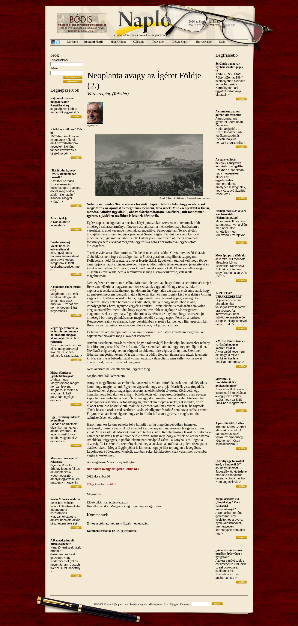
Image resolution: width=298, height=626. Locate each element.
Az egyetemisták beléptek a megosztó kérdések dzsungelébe (229, 163)
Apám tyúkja (58, 218)
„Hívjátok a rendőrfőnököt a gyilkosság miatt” (226, 382)
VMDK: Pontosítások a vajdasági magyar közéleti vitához (230, 345)
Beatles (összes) (60, 242)
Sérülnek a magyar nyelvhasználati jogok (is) (229, 67)
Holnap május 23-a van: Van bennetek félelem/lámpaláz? (230, 214)
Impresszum (121, 604)
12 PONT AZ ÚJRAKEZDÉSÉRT (228, 295)
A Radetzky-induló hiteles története (62, 542)
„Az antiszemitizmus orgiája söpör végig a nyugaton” (228, 554)
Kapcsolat (185, 604)
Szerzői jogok (171, 604)
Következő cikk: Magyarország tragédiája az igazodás (124, 506)
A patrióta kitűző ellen (229, 423)
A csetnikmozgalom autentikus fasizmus (228, 113)
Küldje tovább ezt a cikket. (101, 484)
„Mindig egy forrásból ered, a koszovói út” (229, 462)
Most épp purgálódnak (230, 255)
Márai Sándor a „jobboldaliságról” (62, 374)
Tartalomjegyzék (138, 604)
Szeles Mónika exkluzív (65, 499)
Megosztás (94, 494)
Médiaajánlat (155, 604)
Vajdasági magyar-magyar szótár (62, 100)
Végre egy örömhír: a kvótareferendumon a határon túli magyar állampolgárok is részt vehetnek (64, 334)
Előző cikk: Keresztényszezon (107, 502)
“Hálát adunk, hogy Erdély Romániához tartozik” (63, 174)
